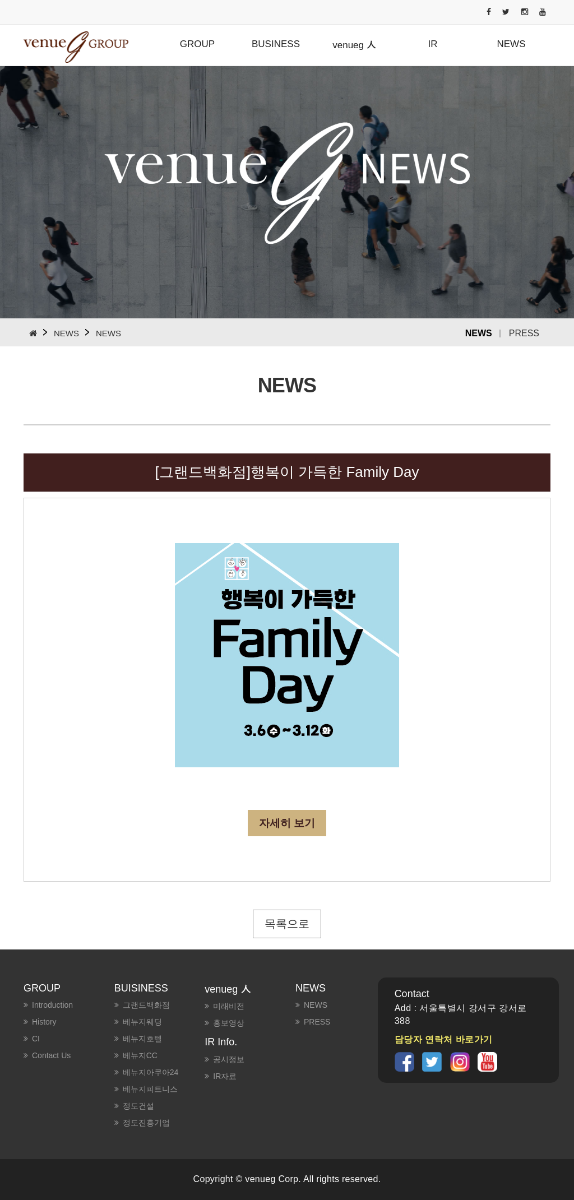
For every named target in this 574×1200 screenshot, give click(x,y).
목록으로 (287, 924)
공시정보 (228, 1059)
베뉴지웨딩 (142, 1021)
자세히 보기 (287, 823)
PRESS (524, 333)
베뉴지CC (140, 1055)
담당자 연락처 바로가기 (444, 1039)
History (44, 1021)
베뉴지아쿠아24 (151, 1072)
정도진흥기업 (146, 1122)
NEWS (511, 44)
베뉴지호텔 (142, 1038)
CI (36, 1038)
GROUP (197, 44)
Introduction (52, 1004)
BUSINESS (276, 44)
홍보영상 (228, 1022)
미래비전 (228, 1006)
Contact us (51, 1055)
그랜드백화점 (146, 1004)
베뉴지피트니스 (150, 1089)
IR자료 (225, 1076)
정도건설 (138, 1105)
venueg (354, 44)
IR (433, 44)
